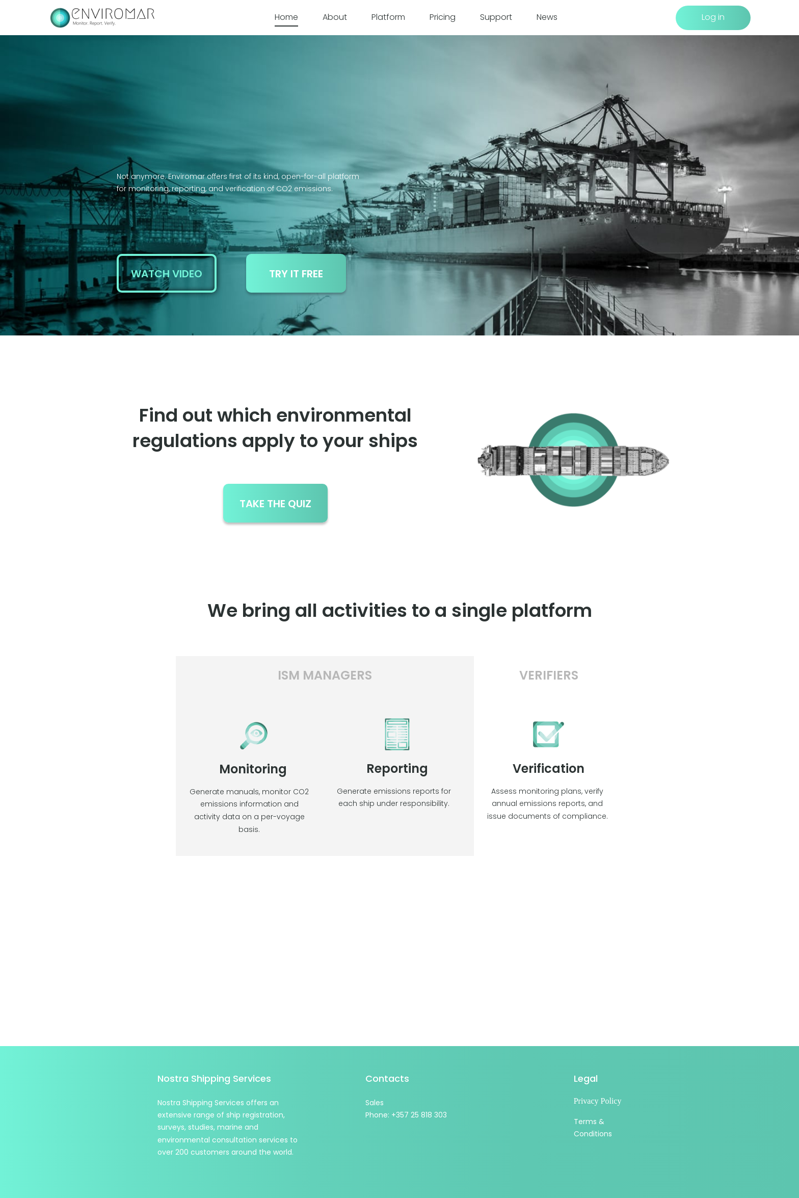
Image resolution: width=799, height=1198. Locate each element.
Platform (388, 17)
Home (286, 17)
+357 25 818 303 (419, 1115)
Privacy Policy (598, 1101)
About (335, 17)
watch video (166, 274)
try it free (296, 274)
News (547, 17)
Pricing (443, 17)
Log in (713, 17)
